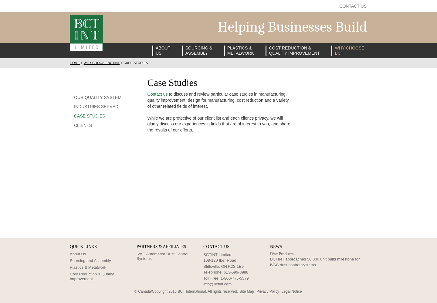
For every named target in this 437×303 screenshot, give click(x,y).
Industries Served (96, 106)
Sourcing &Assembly (198, 51)
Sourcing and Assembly (90, 260)
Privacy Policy (267, 291)
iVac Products (281, 254)
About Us (78, 254)
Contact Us (353, 6)
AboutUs (163, 51)
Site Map (247, 291)
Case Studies (89, 116)
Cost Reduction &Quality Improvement (294, 51)
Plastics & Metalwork (88, 267)
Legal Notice (292, 291)
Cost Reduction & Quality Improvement (92, 276)
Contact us (157, 94)
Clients (83, 125)
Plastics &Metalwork (240, 51)
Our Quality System (97, 97)
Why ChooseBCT (349, 51)
